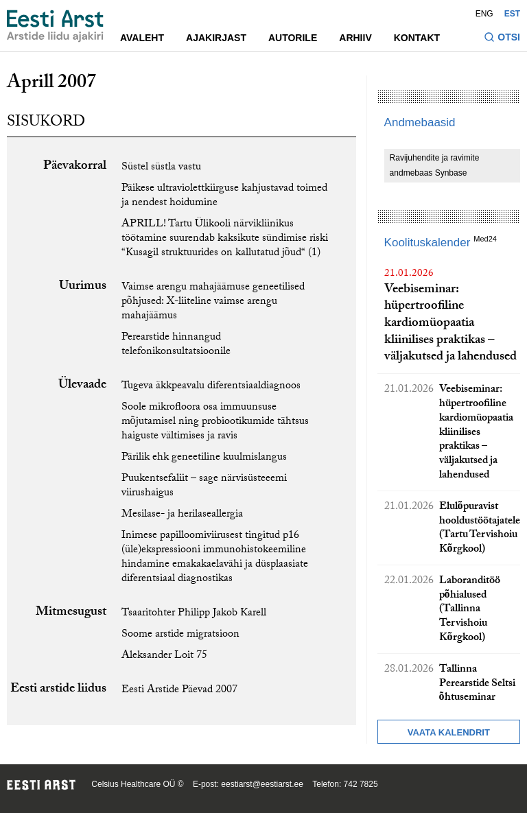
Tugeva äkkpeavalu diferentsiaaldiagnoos (211, 386)
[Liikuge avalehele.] (55, 26)
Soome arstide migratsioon (180, 635)
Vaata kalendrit (449, 732)
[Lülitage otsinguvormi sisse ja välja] (502, 38)
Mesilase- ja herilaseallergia (182, 515)
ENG (484, 14)
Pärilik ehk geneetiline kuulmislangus (204, 458)
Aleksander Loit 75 (164, 656)
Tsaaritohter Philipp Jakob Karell (193, 613)
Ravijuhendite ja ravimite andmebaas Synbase (435, 165)
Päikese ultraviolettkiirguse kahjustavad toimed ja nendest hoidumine (224, 196)
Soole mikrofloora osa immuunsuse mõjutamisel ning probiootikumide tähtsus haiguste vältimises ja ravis (215, 422)
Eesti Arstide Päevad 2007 (179, 690)
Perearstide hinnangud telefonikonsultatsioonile (176, 345)
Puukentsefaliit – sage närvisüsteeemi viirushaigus (204, 486)
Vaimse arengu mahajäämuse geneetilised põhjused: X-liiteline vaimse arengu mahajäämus (213, 302)
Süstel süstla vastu (161, 168)
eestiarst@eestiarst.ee (262, 784)
